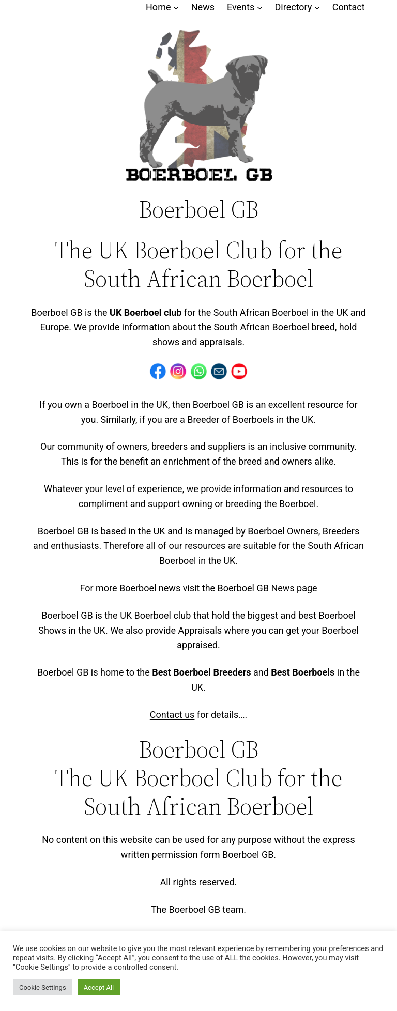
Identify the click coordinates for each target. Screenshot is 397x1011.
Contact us (172, 714)
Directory (293, 7)
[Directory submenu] (317, 7)
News (203, 7)
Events (240, 7)
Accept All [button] (99, 987)
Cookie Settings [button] (42, 987)
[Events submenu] (260, 7)
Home (158, 7)
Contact (348, 7)
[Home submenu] (176, 7)
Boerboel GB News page (267, 588)
